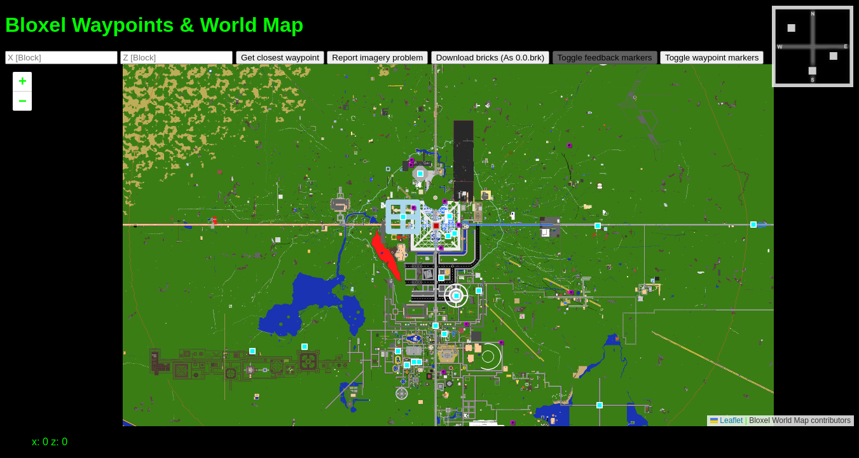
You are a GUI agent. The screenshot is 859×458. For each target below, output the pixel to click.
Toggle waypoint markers (712, 57)
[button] (597, 299)
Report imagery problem (377, 57)
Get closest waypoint (280, 57)
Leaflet (726, 420)
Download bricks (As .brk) (490, 57)
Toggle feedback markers (605, 57)
